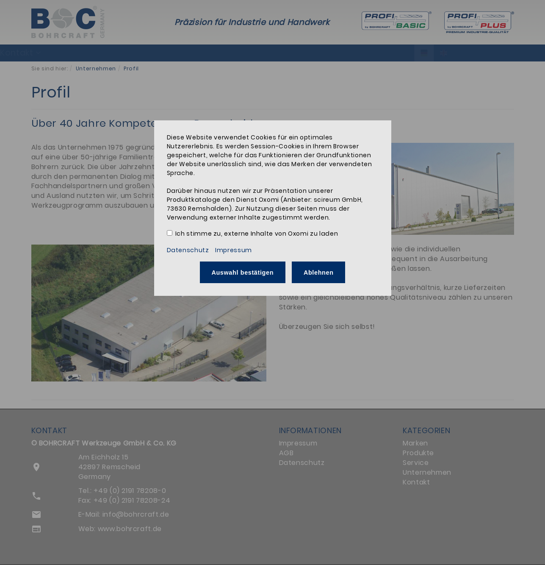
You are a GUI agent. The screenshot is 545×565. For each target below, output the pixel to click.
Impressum (233, 250)
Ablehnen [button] (319, 272)
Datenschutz (188, 250)
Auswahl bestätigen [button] (242, 272)
